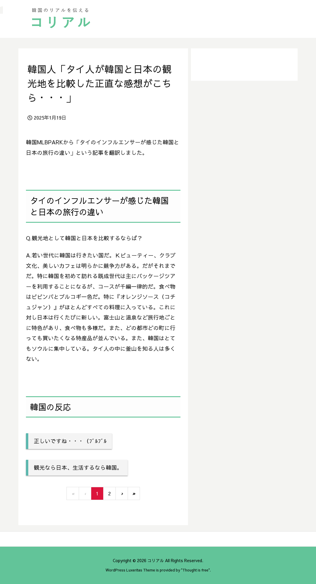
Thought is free (195, 569)
